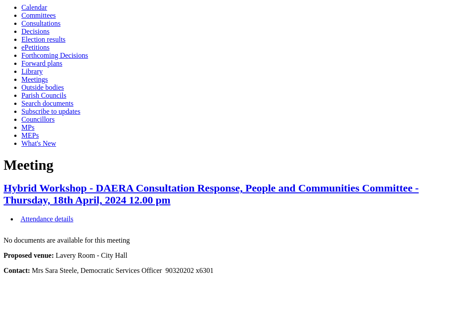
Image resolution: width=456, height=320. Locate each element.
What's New (38, 143)
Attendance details (46, 219)
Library (32, 71)
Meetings (34, 79)
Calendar (34, 7)
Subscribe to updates (50, 111)
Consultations (41, 23)
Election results (43, 39)
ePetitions (35, 47)
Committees (38, 15)
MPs (27, 127)
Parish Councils (43, 95)
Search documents (47, 103)
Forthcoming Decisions (54, 55)
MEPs (30, 135)
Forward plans (41, 63)
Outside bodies (42, 87)
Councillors (38, 119)
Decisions (35, 31)
